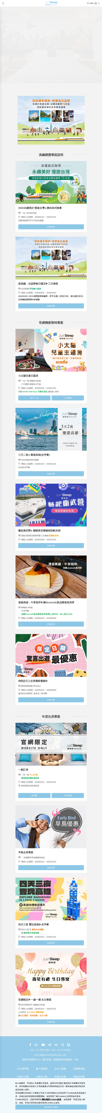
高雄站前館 (79, 1076)
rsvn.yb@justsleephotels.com (50, 1054)
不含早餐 (68, 795)
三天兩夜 (68, 398)
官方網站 (90, 3)
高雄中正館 (60, 1076)
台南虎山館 (41, 1076)
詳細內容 (51, 227)
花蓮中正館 (23, 1076)
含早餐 (34, 795)
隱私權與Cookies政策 (51, 1099)
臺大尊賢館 (41, 1068)
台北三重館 (60, 1068)
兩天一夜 (34, 398)
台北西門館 (23, 1068)
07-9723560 (43, 1050)
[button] (7, 46)
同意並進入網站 (51, 1107)
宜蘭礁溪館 (79, 1068)
